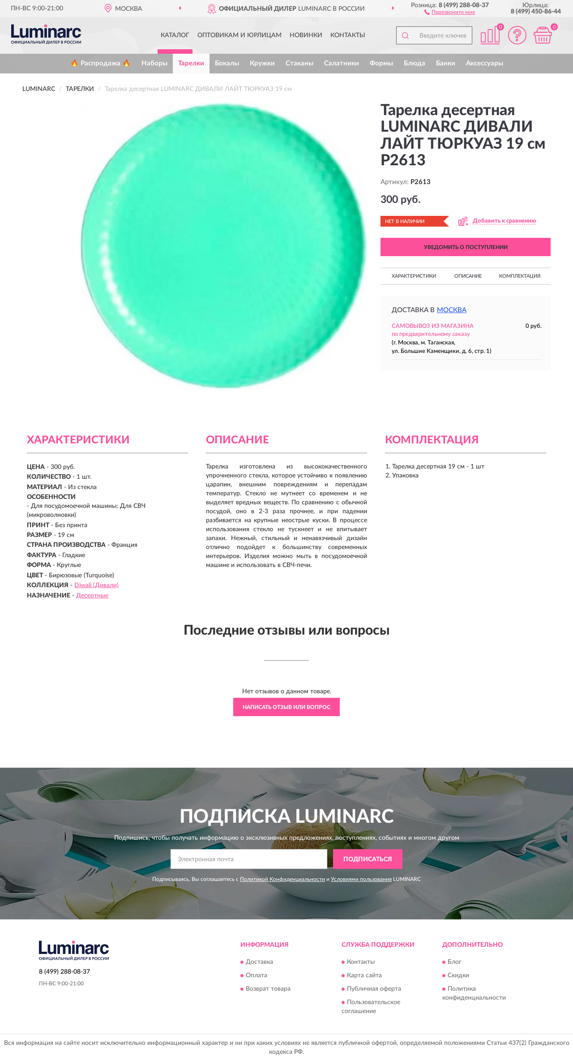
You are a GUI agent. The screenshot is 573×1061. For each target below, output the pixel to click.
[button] (449, 11)
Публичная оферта (374, 989)
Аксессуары (484, 63)
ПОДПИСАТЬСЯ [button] (367, 859)
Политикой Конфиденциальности (282, 879)
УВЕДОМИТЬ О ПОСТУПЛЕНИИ (466, 247)
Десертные (92, 596)
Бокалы (227, 63)
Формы (381, 63)
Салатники (341, 63)
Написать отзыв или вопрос (286, 707)
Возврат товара (268, 989)
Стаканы (299, 63)
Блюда (414, 63)
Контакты (347, 35)
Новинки (306, 35)
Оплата (256, 975)
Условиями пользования (361, 879)
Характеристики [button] (414, 276)
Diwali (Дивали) (96, 585)
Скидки (458, 975)
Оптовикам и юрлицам (239, 35)
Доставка (259, 962)
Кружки (262, 63)
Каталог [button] (175, 35)
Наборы (154, 63)
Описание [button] (468, 276)
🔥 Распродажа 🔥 (100, 63)
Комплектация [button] (519, 276)
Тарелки (191, 63)
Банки (445, 63)
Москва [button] (451, 310)
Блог (455, 962)
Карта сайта (364, 975)
